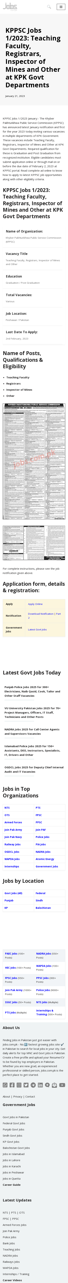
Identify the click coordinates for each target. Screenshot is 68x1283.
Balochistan (43, 908)
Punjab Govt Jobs (13, 1129)
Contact (30, 1096)
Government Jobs (47, 866)
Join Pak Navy (13, 837)
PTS (38, 807)
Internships (12, 866)
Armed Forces (13, 822)
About (6, 1096)
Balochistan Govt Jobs (16, 1148)
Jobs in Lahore (11, 1160)
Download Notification (40, 613)
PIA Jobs (41, 844)
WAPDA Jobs (12, 859)
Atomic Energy (45, 859)
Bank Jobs (9, 1243)
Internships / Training (16, 1274)
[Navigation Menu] (61, 7)
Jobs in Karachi (12, 1166)
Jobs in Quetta (11, 1178)
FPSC (39, 815)
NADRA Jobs (43, 851)
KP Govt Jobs (11, 1141)
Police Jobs (42, 837)
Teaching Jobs (11, 1249)
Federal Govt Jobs (14, 1123)
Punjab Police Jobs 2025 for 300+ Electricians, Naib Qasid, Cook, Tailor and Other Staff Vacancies (32, 691)
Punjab (9, 900)
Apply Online (35, 604)
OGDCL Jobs (12, 851)
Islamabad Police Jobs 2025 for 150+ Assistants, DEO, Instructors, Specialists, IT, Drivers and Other (32, 750)
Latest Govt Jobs (37, 629)
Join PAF (41, 829)
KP (6, 908)
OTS (7, 815)
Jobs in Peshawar (13, 1172)
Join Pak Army (13, 829)
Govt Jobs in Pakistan (16, 1117)
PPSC (39, 822)
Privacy (17, 1096)
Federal (40, 893)
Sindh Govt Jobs (12, 1135)
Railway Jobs (12, 844)
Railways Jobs (11, 1261)
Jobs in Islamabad (13, 1154)
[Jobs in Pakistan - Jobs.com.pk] (10, 7)
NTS (7, 807)
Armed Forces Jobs (14, 1225)
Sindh (39, 900)
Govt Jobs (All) (13, 893)
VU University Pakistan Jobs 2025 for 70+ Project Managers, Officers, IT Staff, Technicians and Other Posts (33, 712)
